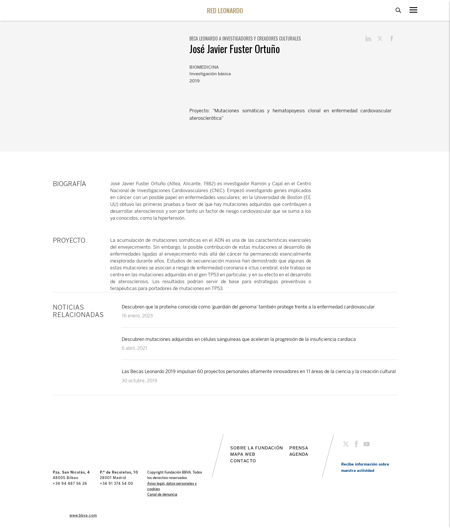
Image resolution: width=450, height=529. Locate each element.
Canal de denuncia (162, 495)
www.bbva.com (83, 515)
